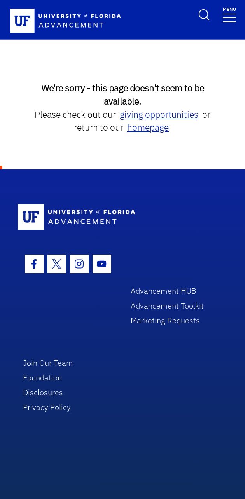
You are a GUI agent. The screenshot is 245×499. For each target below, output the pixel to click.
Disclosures (43, 392)
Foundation (42, 377)
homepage (148, 127)
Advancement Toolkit (167, 305)
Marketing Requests (165, 320)
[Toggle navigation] (229, 14)
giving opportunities (159, 114)
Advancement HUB (163, 291)
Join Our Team (48, 363)
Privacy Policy (47, 407)
